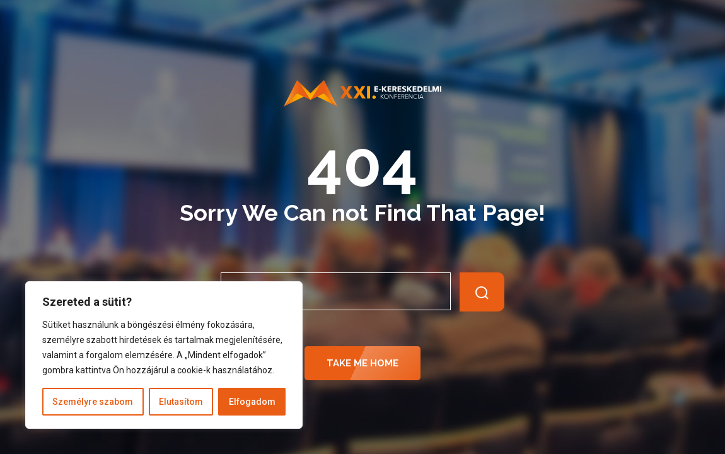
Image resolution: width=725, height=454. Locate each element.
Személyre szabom (92, 402)
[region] (164, 355)
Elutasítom (181, 402)
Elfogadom (252, 402)
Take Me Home (362, 363)
